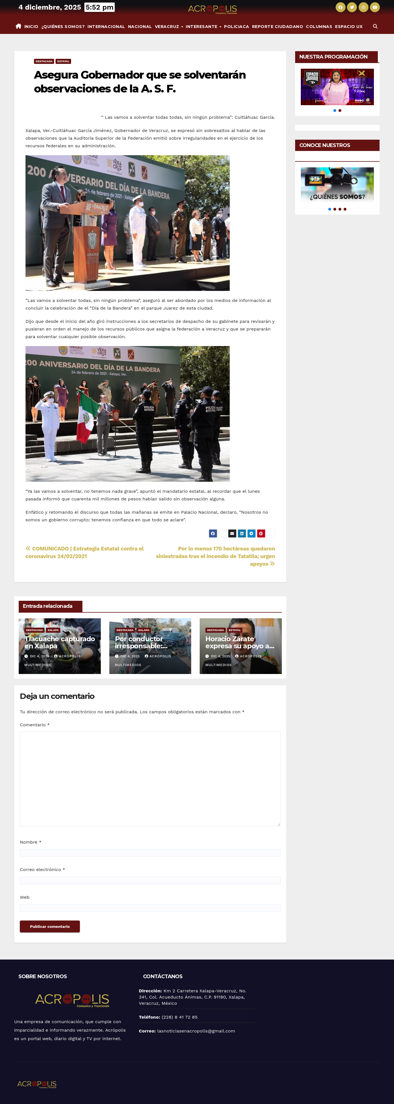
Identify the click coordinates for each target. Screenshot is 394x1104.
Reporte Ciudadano (277, 26)
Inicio (31, 26)
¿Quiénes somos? (63, 26)
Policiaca (236, 26)
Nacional (140, 26)
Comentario (35, 724)
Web (24, 897)
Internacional (106, 26)
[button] (375, 26)
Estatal (63, 61)
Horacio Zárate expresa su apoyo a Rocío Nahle (237, 646)
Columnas (319, 26)
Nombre (31, 842)
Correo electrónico (42, 869)
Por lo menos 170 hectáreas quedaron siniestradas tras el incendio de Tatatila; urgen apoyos (215, 556)
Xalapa (53, 630)
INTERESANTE (202, 26)
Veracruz (168, 26)
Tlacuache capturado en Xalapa (59, 642)
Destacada (44, 61)
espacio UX (349, 26)
